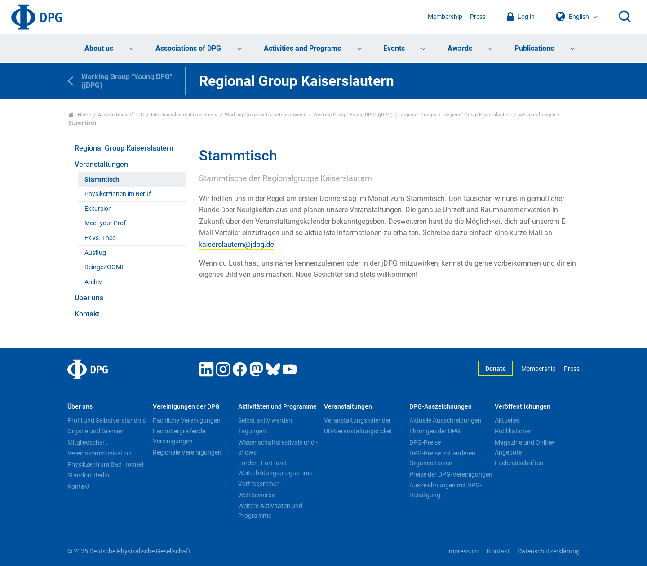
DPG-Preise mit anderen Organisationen (442, 458)
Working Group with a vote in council (265, 115)
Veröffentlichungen (522, 406)
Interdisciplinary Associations (184, 115)
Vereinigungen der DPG (186, 406)
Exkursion (98, 209)
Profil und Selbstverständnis (106, 420)
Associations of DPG (188, 48)
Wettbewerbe (256, 495)
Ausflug (95, 253)
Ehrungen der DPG (435, 431)
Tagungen (252, 431)
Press (478, 17)
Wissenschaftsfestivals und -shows (278, 447)
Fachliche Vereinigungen (187, 420)
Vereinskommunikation (99, 453)
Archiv (93, 282)
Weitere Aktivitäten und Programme (270, 510)
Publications (534, 48)
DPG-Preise (425, 442)
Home (79, 115)
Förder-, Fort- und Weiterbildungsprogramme (275, 468)
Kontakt (87, 314)
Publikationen (514, 431)
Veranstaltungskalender (357, 420)
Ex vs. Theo (100, 238)
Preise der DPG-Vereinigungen (450, 474)
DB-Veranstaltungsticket (358, 431)
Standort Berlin (88, 475)
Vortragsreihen (259, 483)
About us (98, 48)
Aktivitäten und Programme (277, 406)
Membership (445, 17)
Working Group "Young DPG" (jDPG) (353, 115)
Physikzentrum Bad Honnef (105, 464)
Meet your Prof (105, 223)
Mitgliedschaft (87, 442)
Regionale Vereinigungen (187, 452)
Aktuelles (507, 420)
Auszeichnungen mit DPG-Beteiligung (445, 490)
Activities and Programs (302, 48)
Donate (495, 369)
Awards (460, 48)
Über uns (89, 298)
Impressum (463, 551)
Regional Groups (417, 115)
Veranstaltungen (536, 115)
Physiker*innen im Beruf (117, 194)
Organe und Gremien (96, 431)
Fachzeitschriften (519, 463)
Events (394, 48)
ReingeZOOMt (104, 267)
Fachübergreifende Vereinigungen (179, 436)
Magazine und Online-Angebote (525, 447)
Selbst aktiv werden (265, 420)
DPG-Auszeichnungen (440, 406)
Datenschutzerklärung (549, 551)
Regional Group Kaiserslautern (477, 115)
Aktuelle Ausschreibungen (445, 420)
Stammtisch (101, 179)
